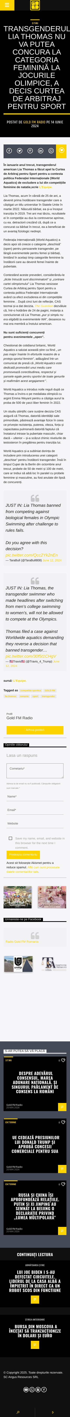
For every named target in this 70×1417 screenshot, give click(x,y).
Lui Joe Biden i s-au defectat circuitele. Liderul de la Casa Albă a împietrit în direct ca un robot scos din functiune (35, 1281)
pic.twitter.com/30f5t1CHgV (31, 656)
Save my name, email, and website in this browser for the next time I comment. (40, 839)
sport (35, 696)
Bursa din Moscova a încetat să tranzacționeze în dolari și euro (35, 1330)
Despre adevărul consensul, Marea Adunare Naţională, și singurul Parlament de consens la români (35, 1082)
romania (24, 696)
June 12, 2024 (52, 560)
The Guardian (44, 306)
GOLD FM (50, 690)
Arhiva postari (35, 730)
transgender (48, 696)
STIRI (35, 23)
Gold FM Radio (34, 122)
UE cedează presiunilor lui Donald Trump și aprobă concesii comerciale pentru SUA (36, 1144)
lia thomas (10, 696)
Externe (10, 1122)
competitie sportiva (30, 690)
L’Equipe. (45, 187)
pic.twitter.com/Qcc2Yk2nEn (32, 555)
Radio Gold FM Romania (22, 941)
